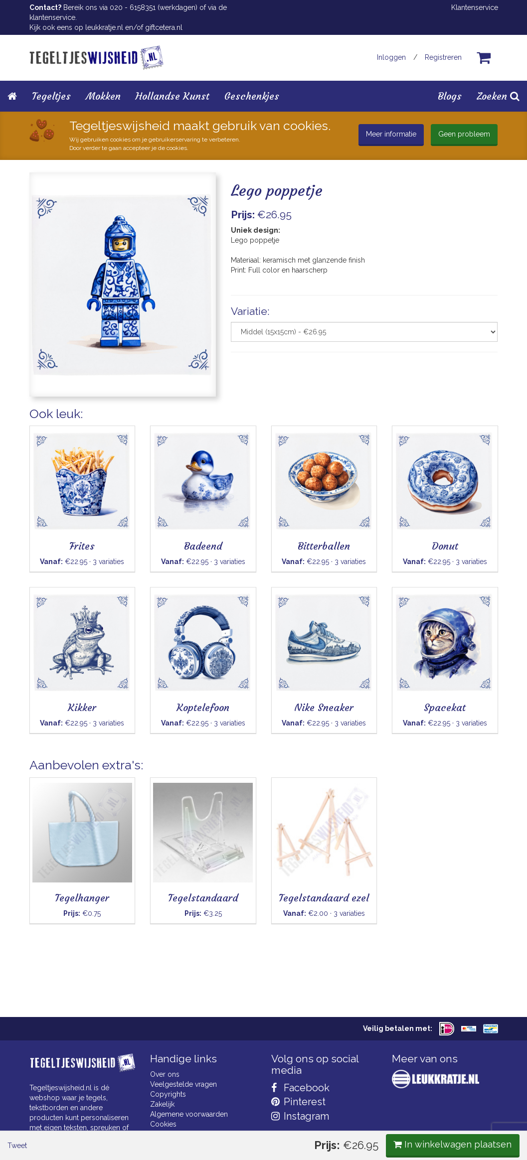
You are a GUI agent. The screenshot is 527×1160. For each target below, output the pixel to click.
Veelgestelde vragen (183, 1084)
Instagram (300, 1116)
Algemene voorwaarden (189, 1114)
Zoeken (498, 96)
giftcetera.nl (163, 27)
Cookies (163, 1124)
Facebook (300, 1088)
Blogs (450, 96)
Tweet (46, 423)
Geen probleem (464, 134)
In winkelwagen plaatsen (423, 422)
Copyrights (168, 1094)
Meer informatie (391, 134)
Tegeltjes (51, 96)
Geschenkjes (251, 96)
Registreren (443, 57)
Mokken (103, 96)
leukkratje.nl (104, 27)
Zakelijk (162, 1104)
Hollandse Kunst (172, 96)
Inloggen (391, 57)
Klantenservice (474, 7)
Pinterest (298, 1102)
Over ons (164, 1074)
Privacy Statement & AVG (190, 1134)
